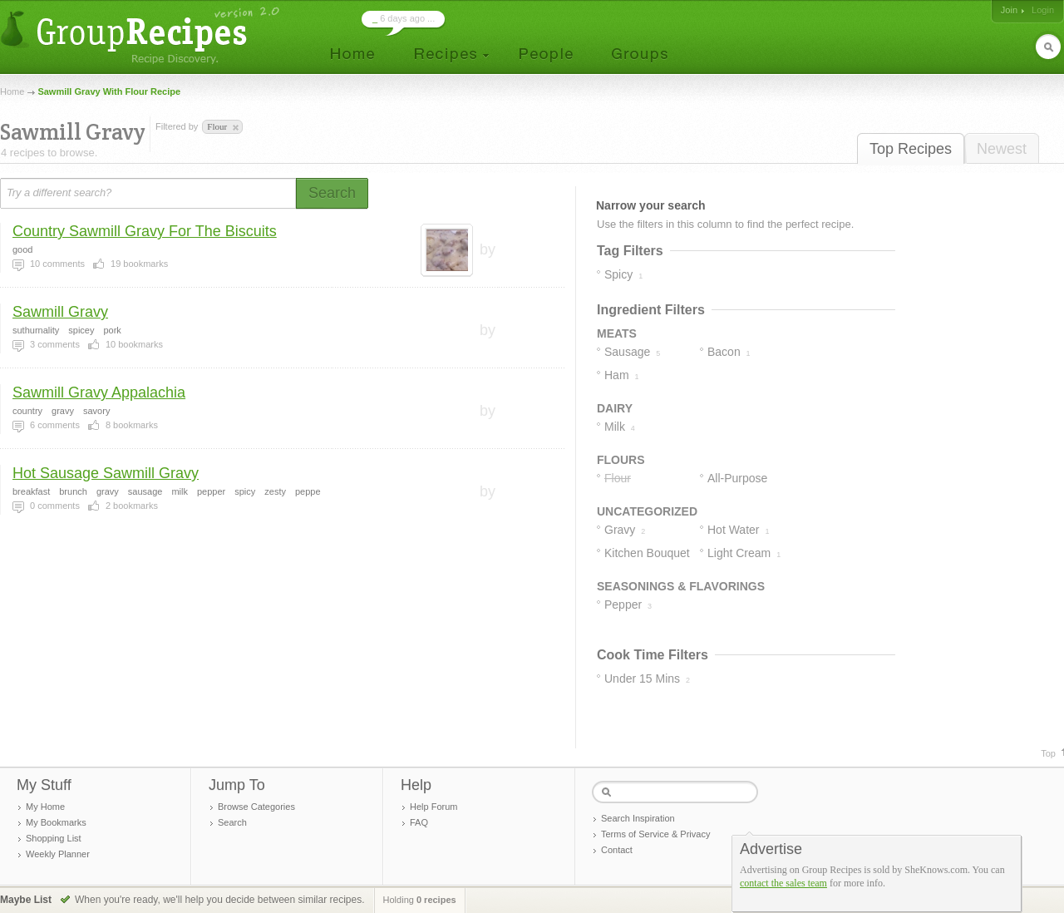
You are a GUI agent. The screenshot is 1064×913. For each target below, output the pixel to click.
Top (1048, 753)
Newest (1002, 149)
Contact (617, 850)
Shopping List (53, 838)
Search (232, 822)
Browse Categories (256, 807)
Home (12, 91)
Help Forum (433, 807)
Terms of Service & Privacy (655, 834)
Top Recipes (910, 149)
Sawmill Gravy (60, 312)
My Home (45, 807)
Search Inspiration (638, 818)
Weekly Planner (58, 854)
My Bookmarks (56, 822)
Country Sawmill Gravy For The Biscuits (144, 231)
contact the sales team (783, 883)
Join (1009, 10)
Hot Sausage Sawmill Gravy (105, 473)
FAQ (419, 822)
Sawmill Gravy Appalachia (98, 392)
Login (1043, 10)
